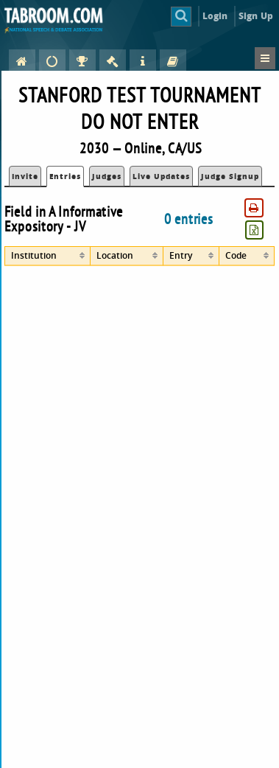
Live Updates (161, 176)
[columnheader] (47, 256)
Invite (25, 176)
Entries (65, 176)
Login (215, 16)
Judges (106, 176)
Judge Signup (230, 176)
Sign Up (256, 16)
